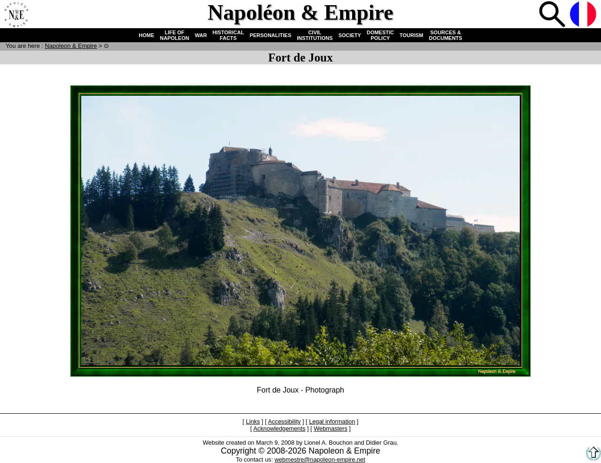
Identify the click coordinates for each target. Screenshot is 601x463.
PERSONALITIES (271, 35)
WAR (201, 35)
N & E (71, 45)
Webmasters (330, 428)
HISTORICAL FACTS (228, 35)
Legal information (332, 421)
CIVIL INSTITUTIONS (314, 35)
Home (16, 15)
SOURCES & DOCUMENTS (445, 35)
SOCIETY (350, 35)
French (584, 15)
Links (253, 421)
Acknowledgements (279, 428)
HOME (146, 35)
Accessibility (284, 421)
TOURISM (412, 35)
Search (553, 15)
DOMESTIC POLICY (380, 35)
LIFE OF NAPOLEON (174, 35)
